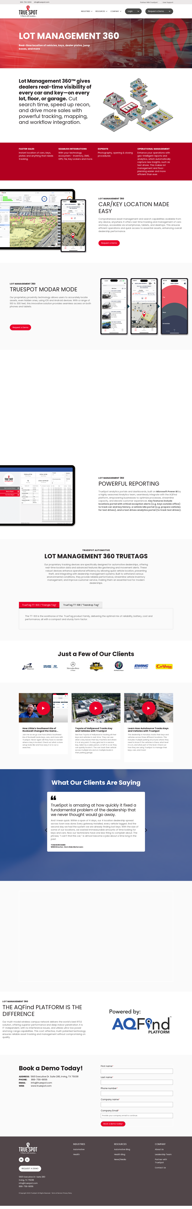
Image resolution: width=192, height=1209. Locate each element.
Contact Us (160, 1167)
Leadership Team (163, 1154)
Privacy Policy (67, 1193)
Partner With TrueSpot (149, 2)
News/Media (120, 1159)
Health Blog (119, 1154)
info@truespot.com (41, 2)
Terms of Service (57, 1193)
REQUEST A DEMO (30, 1168)
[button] (146, 830)
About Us (159, 1149)
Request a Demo (109, 243)
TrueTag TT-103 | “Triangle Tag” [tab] (39, 604)
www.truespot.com (41, 1085)
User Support (168, 2)
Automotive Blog (122, 1149)
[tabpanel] (96, 618)
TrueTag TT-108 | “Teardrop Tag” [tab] (81, 604)
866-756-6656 (39, 1079)
